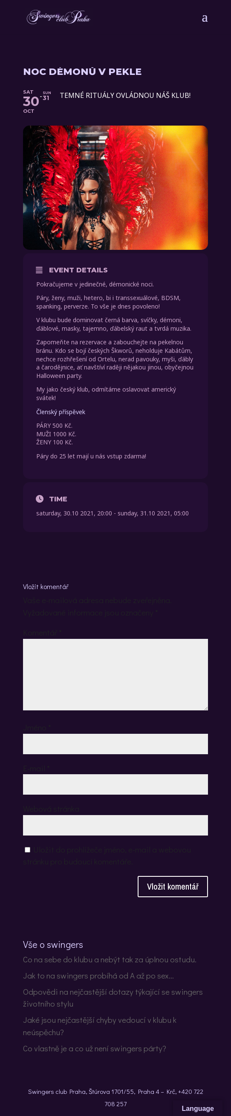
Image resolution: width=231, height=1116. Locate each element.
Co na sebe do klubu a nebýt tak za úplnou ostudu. (109, 959)
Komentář (42, 632)
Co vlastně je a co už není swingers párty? (94, 1048)
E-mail (36, 768)
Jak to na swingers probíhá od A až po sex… (98, 975)
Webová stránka (51, 808)
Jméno (37, 727)
